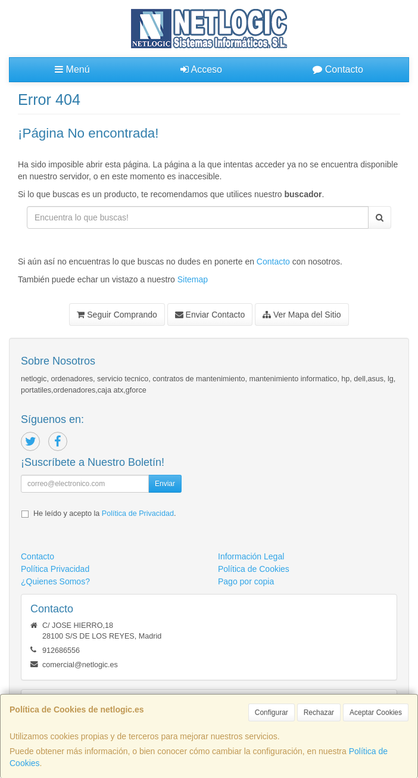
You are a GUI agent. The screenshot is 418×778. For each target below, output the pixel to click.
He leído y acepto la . (104, 513)
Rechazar (319, 712)
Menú (72, 69)
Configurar (271, 712)
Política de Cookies (253, 569)
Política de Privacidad (138, 513)
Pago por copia (246, 581)
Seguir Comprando (117, 314)
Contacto (338, 69)
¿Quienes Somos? (55, 581)
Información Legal (251, 556)
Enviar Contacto (210, 314)
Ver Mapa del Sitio (302, 314)
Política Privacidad (55, 569)
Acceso (201, 69)
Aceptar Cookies (376, 712)
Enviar (165, 484)
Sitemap (192, 279)
